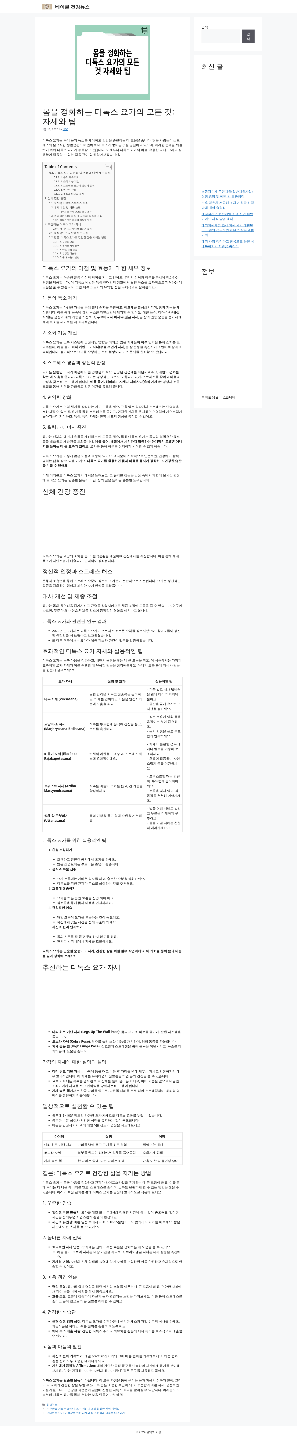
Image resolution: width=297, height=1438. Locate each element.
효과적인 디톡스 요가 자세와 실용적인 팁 (78, 215)
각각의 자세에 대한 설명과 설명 (76, 228)
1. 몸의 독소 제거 (69, 177)
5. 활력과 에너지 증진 (72, 194)
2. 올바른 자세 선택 (69, 245)
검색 (205, 27)
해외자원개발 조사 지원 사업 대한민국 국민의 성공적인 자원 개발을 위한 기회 (228, 230)
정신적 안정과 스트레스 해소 (71, 203)
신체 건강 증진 (57, 198)
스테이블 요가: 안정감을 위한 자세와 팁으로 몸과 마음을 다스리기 (86, 1413)
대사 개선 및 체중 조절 (67, 207)
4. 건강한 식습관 (68, 253)
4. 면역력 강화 (68, 189)
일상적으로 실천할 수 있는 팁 (71, 233)
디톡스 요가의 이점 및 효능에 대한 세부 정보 (83, 172)
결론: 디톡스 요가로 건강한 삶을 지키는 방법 (80, 237)
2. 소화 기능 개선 (69, 181)
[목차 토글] (106, 167)
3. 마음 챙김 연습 (68, 249)
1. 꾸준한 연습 (67, 241)
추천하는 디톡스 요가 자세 (64, 224)
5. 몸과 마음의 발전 (69, 257)
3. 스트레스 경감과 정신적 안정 (77, 185)
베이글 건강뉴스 (72, 6)
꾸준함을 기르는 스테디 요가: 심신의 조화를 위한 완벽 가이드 (83, 1408)
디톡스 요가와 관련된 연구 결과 (76, 211)
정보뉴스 (52, 1404)
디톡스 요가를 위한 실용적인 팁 (76, 220)
